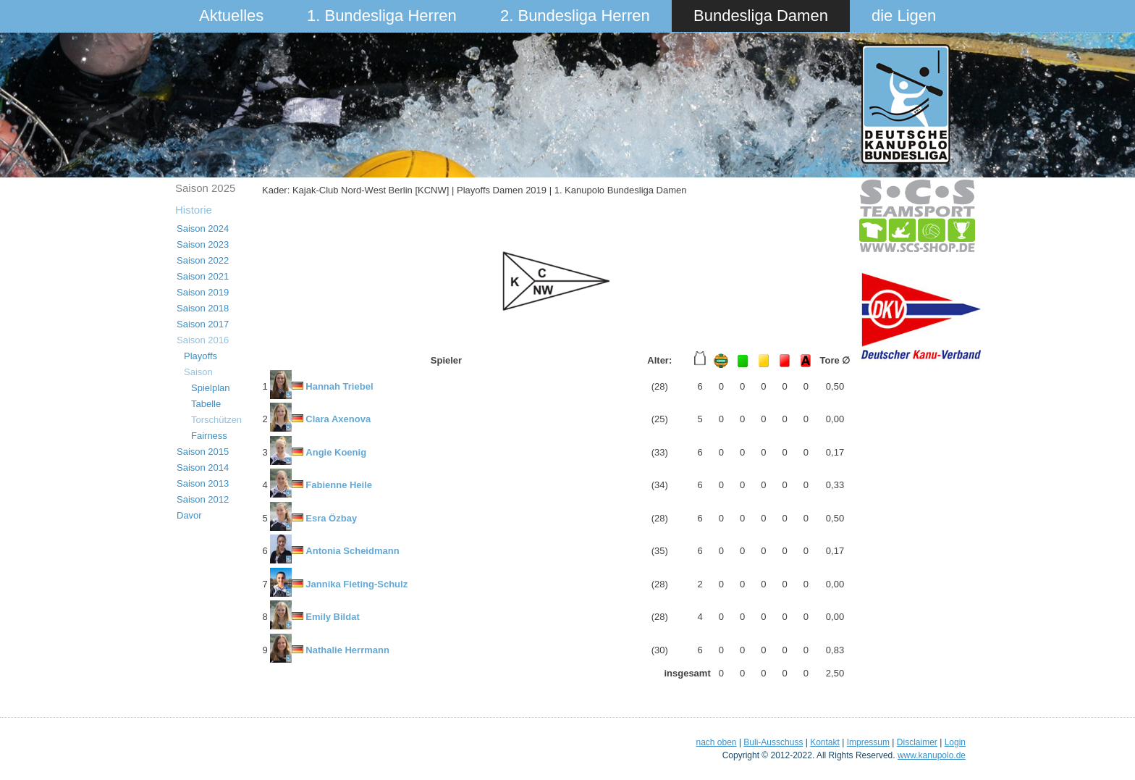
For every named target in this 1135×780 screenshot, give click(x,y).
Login (955, 742)
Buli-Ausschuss (773, 742)
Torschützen (216, 419)
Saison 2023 (203, 244)
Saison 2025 (205, 188)
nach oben (716, 742)
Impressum (868, 742)
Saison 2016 (203, 340)
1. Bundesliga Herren (382, 16)
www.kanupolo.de (932, 755)
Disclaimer (917, 742)
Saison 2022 (203, 260)
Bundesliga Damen (760, 16)
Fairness (209, 435)
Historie (193, 210)
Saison (198, 371)
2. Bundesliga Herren (575, 16)
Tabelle (206, 403)
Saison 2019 (203, 292)
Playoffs (200, 356)
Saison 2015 (203, 451)
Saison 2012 (203, 499)
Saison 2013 (203, 483)
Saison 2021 (203, 276)
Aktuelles (231, 16)
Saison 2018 (203, 308)
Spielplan (210, 387)
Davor (189, 515)
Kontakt (825, 742)
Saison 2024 (203, 228)
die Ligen (904, 16)
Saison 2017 (203, 324)
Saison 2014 (203, 467)
